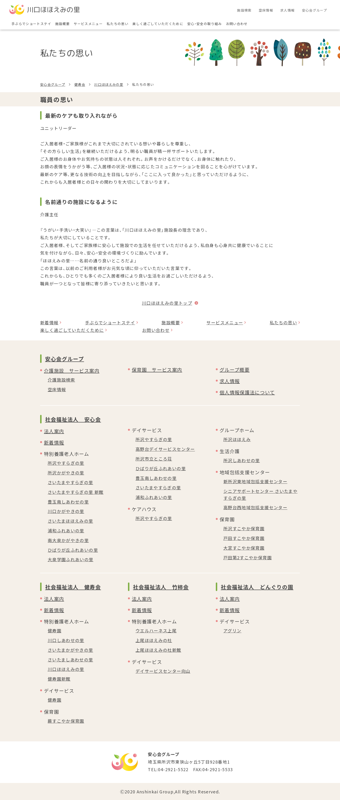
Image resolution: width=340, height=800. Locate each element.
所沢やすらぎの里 (66, 463)
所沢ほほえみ (237, 439)
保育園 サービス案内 (157, 369)
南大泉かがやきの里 (68, 540)
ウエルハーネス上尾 (156, 630)
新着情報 (49, 322)
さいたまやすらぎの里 (70, 482)
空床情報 (57, 389)
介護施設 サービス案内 (71, 370)
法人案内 (54, 431)
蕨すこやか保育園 (66, 721)
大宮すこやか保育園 (243, 548)
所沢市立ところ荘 (154, 459)
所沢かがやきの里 (66, 473)
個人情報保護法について (247, 392)
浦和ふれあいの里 (66, 530)
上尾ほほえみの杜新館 (158, 650)
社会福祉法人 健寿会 (73, 587)
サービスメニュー (224, 322)
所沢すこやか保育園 (243, 528)
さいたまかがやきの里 (70, 650)
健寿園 (54, 630)
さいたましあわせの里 (70, 660)
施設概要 (171, 322)
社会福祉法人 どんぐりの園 (257, 587)
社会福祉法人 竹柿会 (161, 587)
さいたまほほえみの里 (70, 521)
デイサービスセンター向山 (163, 671)
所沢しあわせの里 (241, 460)
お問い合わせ (156, 330)
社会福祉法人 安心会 (73, 419)
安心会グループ (52, 84)
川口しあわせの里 (66, 640)
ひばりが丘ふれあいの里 (73, 550)
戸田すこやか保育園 (243, 538)
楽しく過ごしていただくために (72, 330)
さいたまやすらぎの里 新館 (76, 492)
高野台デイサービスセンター (165, 449)
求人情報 (230, 381)
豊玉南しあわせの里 (68, 502)
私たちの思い (283, 322)
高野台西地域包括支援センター (255, 507)
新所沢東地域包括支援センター (255, 481)
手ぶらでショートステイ (110, 322)
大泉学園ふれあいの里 (71, 559)
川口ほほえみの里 (108, 84)
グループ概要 (235, 369)
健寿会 (79, 84)
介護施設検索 (61, 380)
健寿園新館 (59, 679)
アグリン (232, 630)
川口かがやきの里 (66, 511)
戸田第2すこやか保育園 (247, 557)
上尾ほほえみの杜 (154, 640)
